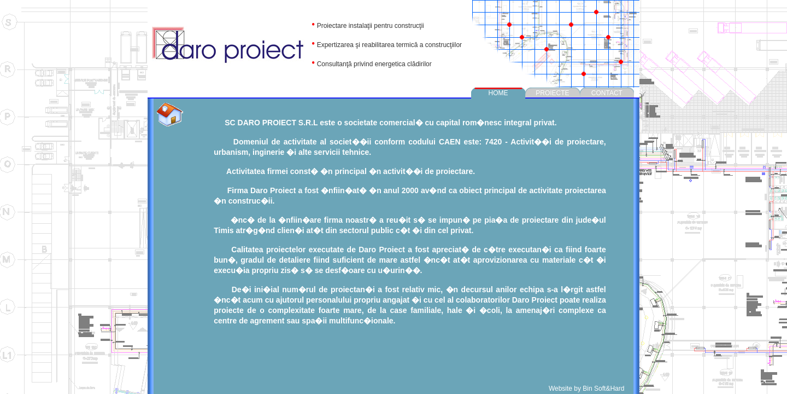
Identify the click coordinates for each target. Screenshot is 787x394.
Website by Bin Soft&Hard (587, 388)
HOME (498, 93)
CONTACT (606, 93)
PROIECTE (552, 93)
